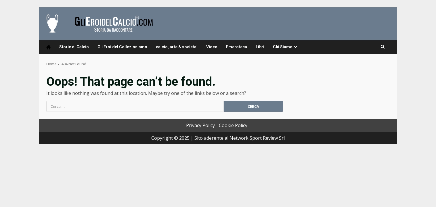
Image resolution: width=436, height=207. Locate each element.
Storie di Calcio (74, 47)
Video (211, 47)
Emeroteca (236, 47)
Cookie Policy (233, 125)
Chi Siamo (282, 47)
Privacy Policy (200, 125)
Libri (260, 47)
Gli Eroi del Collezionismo (122, 47)
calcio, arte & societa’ (177, 47)
